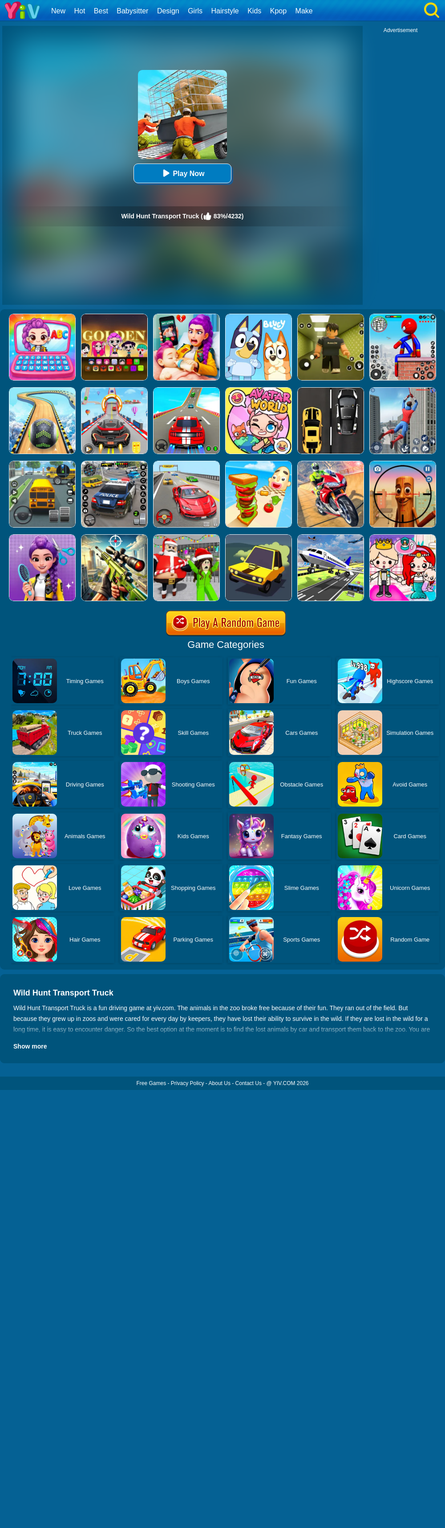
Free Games (151, 1083)
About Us (220, 1083)
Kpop (278, 11)
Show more (30, 1046)
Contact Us (248, 1083)
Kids (254, 11)
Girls (195, 11)
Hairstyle (225, 11)
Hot (79, 11)
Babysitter (132, 11)
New (58, 11)
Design (168, 11)
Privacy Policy (187, 1083)
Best (101, 11)
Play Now (182, 173)
